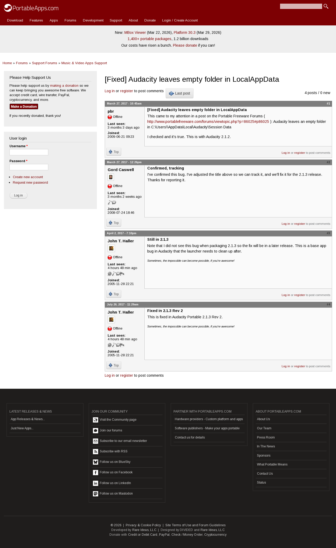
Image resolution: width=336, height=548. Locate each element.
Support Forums (44, 63)
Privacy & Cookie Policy (143, 525)
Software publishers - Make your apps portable (207, 428)
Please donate (185, 45)
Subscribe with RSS (110, 451)
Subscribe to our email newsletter (120, 441)
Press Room (266, 437)
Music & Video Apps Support (84, 63)
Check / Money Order (187, 534)
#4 (328, 304)
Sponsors (263, 455)
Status (261, 482)
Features (36, 20)
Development (93, 20)
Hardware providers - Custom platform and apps (209, 419)
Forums (70, 20)
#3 (328, 233)
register (126, 91)
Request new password (30, 182)
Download (15, 20)
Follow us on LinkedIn (112, 483)
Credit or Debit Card (143, 534)
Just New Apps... (22, 428)
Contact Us (265, 473)
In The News (266, 446)
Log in (110, 91)
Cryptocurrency (215, 534)
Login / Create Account (180, 20)
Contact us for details (190, 437)
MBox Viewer (135, 32)
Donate (150, 20)
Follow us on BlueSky (111, 462)
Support (116, 20)
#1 (328, 103)
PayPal (164, 534)
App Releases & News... (28, 419)
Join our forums (107, 430)
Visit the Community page (114, 420)
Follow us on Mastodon (113, 493)
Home (7, 63)
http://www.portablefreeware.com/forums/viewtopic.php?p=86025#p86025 (208, 121)
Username (18, 146)
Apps (54, 20)
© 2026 (116, 525)
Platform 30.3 (185, 32)
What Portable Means (272, 464)
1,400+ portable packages (149, 39)
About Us (263, 419)
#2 (328, 162)
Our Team (264, 428)
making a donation (64, 85)
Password (18, 161)
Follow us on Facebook (113, 472)
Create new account (28, 177)
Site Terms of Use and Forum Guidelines (195, 525)
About (133, 20)
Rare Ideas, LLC (144, 530)
